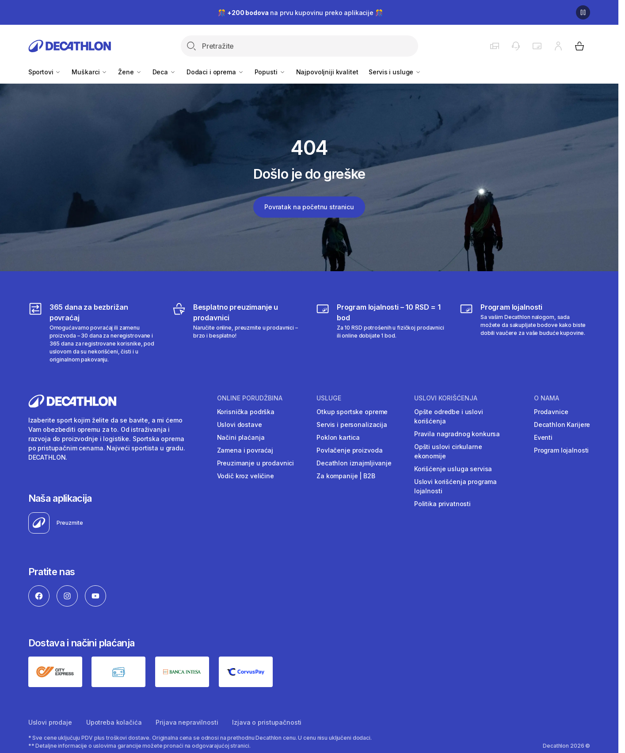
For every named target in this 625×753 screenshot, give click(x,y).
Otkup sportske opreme (352, 411)
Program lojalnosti (561, 450)
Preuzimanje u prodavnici (255, 463)
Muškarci (89, 72)
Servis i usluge (395, 72)
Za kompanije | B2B (345, 476)
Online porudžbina (249, 398)
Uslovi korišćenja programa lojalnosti (455, 486)
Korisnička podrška (245, 411)
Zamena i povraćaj (245, 450)
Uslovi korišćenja (445, 398)
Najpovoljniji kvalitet (327, 72)
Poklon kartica (338, 437)
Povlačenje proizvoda (349, 450)
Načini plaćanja (241, 437)
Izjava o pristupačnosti (266, 722)
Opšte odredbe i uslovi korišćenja (448, 416)
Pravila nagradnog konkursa (457, 434)
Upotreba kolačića (114, 722)
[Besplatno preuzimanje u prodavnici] (237, 333)
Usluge (328, 398)
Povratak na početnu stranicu (309, 207)
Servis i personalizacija (351, 424)
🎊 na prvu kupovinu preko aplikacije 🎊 (300, 12)
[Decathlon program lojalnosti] (524, 333)
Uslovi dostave (239, 424)
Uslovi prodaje (50, 722)
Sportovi (44, 72)
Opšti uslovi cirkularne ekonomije (448, 451)
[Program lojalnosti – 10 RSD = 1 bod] (381, 333)
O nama (546, 398)
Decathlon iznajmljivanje (354, 463)
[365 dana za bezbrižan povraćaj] (93, 333)
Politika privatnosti (442, 503)
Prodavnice (551, 411)
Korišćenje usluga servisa (453, 469)
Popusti (270, 72)
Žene (129, 72)
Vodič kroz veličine (245, 476)
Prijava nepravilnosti (187, 722)
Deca (164, 72)
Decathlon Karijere (562, 424)
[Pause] (583, 12)
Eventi (543, 437)
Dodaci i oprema (215, 72)
